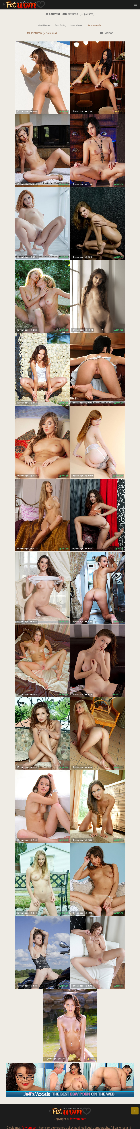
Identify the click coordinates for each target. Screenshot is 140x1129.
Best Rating (60, 25)
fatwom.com (78, 1119)
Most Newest (44, 25)
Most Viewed (77, 25)
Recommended (95, 25)
